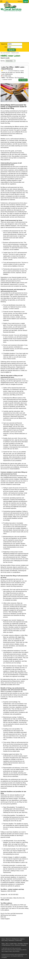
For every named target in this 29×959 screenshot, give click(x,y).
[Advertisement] (14, 26)
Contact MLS (18, 940)
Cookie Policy (13, 943)
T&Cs (7, 943)
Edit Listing (4, 940)
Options (22, 939)
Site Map (20, 943)
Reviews (26, 943)
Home (20, 1)
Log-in (26, 1)
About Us (8, 939)
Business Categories (20, 945)
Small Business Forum (8, 945)
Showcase (11, 940)
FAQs (3, 943)
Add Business (15, 939)
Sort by (3, 61)
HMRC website (5, 899)
